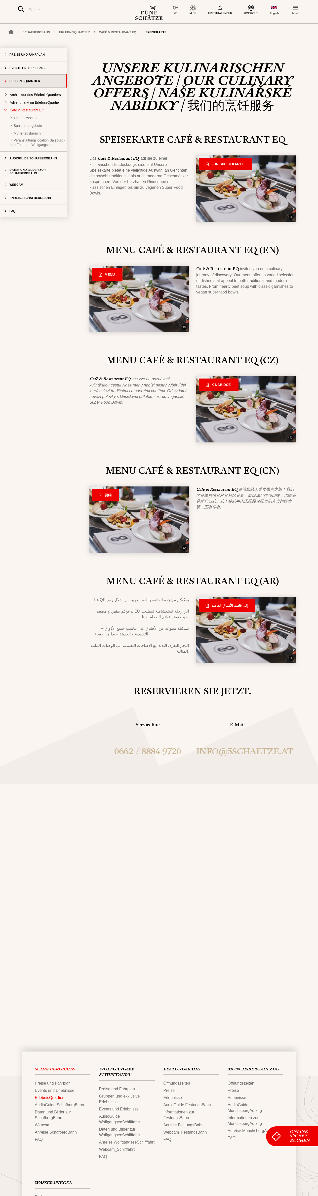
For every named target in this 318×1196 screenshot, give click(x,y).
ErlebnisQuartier (74, 47)
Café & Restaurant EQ (117, 47)
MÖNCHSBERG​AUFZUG (253, 1069)
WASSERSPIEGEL (53, 1183)
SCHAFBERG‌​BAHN (36, 47)
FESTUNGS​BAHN (181, 1069)
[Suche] (69, 10)
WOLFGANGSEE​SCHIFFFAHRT (116, 1072)
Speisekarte (155, 47)
